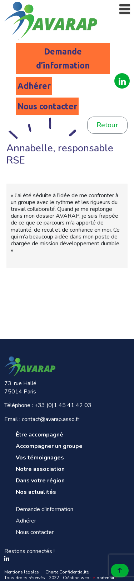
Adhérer (34, 85)
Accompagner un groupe (49, 446)
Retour (107, 125)
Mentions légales (21, 572)
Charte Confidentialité (67, 572)
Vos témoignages (40, 458)
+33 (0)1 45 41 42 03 (62, 405)
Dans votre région (40, 481)
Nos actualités (36, 492)
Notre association (40, 469)
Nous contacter (47, 106)
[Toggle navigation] (124, 9)
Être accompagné (39, 435)
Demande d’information (63, 58)
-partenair (104, 578)
